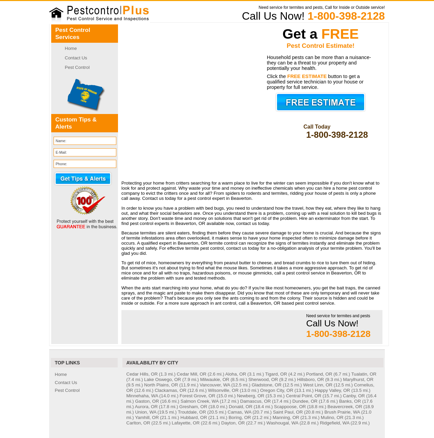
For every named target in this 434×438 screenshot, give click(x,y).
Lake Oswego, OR (162, 379)
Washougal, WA (282, 422)
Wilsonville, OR (223, 390)
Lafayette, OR (186, 422)
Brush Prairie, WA (342, 412)
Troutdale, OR (192, 412)
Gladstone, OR (266, 384)
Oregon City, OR (276, 390)
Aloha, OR (235, 374)
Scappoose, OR (290, 406)
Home (71, 48)
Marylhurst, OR (358, 379)
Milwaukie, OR (214, 379)
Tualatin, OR (363, 374)
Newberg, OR (250, 395)
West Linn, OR (317, 384)
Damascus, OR (255, 401)
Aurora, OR (146, 406)
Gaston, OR (147, 401)
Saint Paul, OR (288, 412)
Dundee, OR (304, 401)
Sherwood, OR (263, 379)
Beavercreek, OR (345, 406)
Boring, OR (240, 417)
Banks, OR (350, 401)
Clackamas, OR (170, 390)
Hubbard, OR (193, 417)
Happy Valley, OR (332, 390)
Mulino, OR (332, 417)
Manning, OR (286, 417)
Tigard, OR (276, 374)
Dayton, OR (233, 422)
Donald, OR (241, 406)
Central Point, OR (303, 395)
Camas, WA (239, 412)
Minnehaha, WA (142, 395)
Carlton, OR (138, 422)
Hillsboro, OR (310, 379)
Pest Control (77, 67)
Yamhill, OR (147, 417)
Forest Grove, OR (197, 395)
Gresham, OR (193, 406)
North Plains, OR (161, 384)
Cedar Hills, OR (142, 374)
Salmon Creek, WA (200, 401)
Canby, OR (354, 395)
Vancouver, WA (215, 384)
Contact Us (76, 57)
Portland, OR (319, 374)
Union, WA (145, 412)
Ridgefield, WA (334, 422)
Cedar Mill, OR (191, 374)
